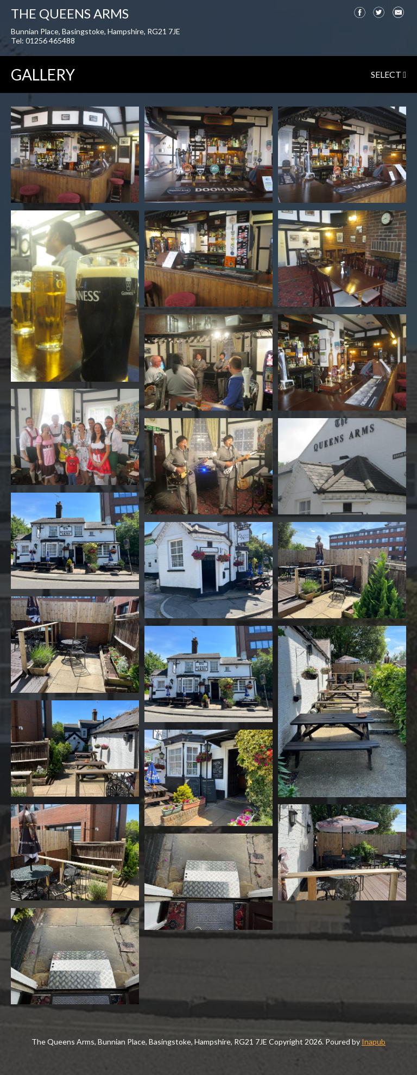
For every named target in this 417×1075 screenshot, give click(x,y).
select (388, 74)
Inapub (374, 1041)
